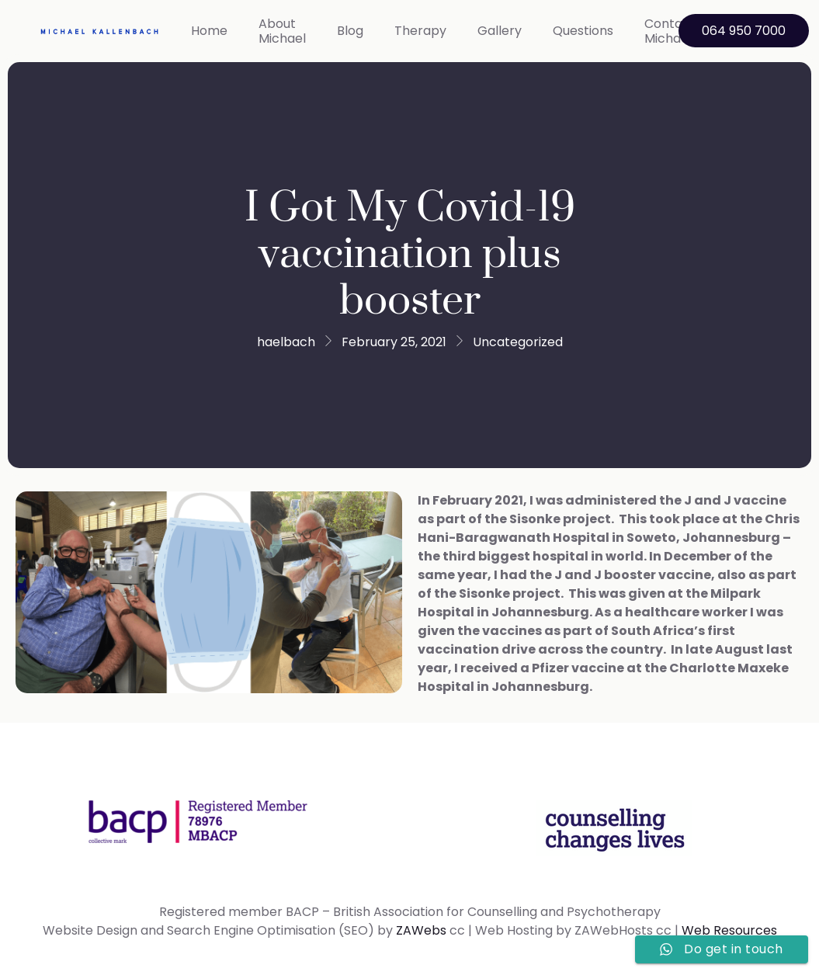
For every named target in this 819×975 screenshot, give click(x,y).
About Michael (282, 31)
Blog (350, 31)
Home (209, 31)
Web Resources (729, 930)
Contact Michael (670, 31)
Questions (583, 31)
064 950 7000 (744, 31)
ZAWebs (421, 930)
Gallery (499, 31)
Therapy (420, 31)
